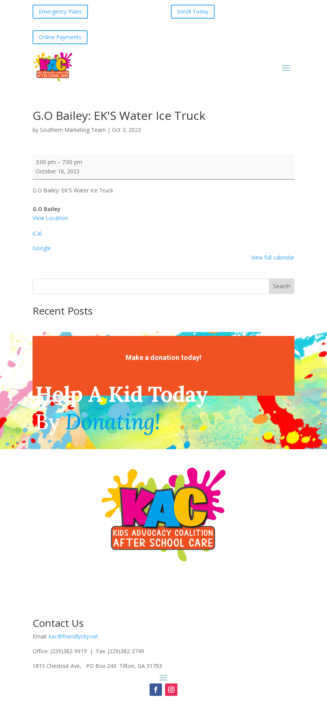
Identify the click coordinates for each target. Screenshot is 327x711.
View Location (50, 217)
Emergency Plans (60, 11)
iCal (37, 233)
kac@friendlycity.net (73, 636)
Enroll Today (192, 11)
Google (42, 248)
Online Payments (60, 37)
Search (281, 286)
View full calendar (272, 257)
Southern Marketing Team (73, 129)
